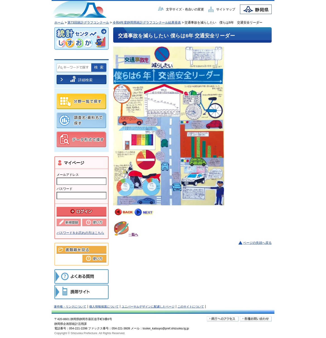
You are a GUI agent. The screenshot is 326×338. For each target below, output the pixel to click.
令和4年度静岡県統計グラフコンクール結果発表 (147, 22)
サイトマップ (225, 9)
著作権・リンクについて (70, 306)
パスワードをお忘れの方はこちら (80, 233)
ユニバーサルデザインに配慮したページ (148, 306)
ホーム (59, 22)
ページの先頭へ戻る (257, 243)
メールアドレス (68, 174)
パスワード (64, 189)
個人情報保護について (104, 306)
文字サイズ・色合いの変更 (185, 9)
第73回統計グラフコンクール (88, 22)
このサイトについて (190, 306)
